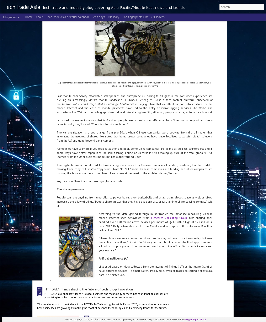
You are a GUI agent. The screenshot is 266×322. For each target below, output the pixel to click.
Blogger (188, 319)
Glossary (113, 17)
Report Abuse (199, 319)
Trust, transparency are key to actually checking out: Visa (83, 257)
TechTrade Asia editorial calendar (67, 17)
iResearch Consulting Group (169, 142)
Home (29, 17)
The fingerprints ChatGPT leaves (143, 17)
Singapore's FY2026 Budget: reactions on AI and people (129, 210)
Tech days (98, 17)
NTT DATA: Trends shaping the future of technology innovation (88, 289)
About (39, 17)
